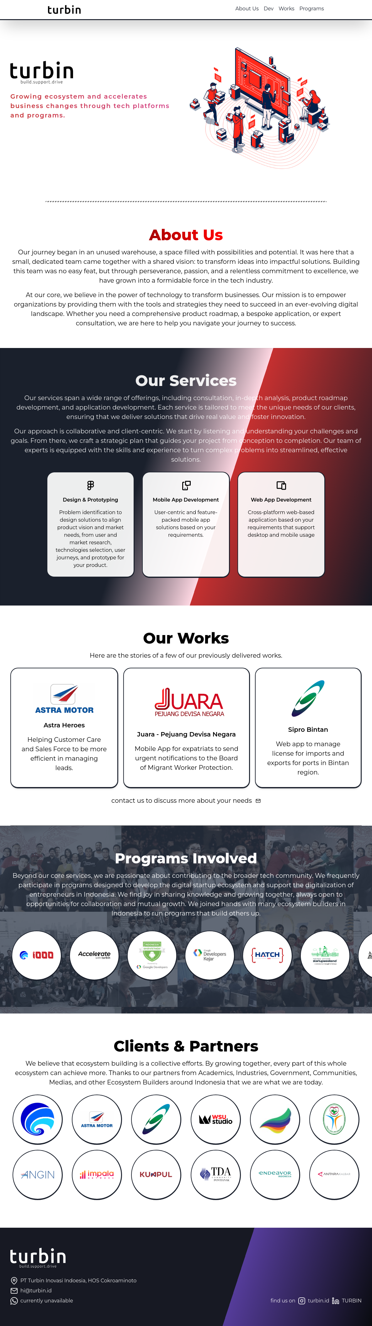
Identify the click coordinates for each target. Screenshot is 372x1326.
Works (274, 9)
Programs (299, 9)
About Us (235, 9)
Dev (256, 9)
